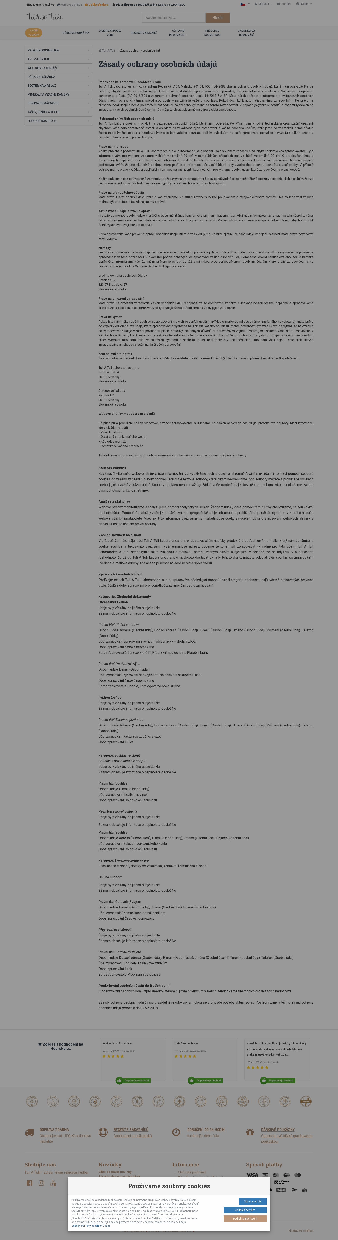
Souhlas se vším (245, 1210)
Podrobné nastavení (245, 1218)
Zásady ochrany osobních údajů (90, 1225)
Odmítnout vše (252, 1201)
